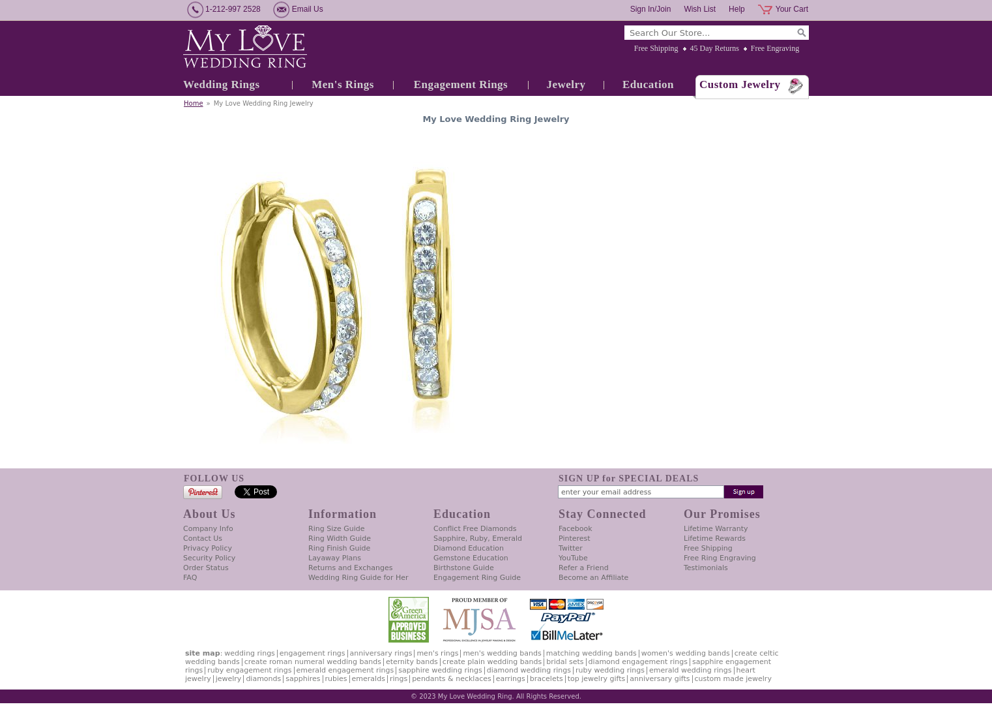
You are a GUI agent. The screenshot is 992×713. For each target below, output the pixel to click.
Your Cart (792, 9)
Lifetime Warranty (716, 528)
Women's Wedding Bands (685, 653)
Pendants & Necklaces (451, 679)
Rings (398, 679)
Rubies (336, 679)
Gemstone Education (470, 558)
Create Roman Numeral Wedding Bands (312, 662)
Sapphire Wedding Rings (440, 670)
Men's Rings (343, 84)
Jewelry (565, 84)
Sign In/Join (650, 9)
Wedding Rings (221, 84)
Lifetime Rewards (715, 538)
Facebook (575, 528)
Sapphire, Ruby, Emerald (477, 538)
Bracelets (546, 679)
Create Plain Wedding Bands (492, 662)
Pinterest (575, 538)
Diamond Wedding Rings (529, 670)
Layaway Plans (334, 558)
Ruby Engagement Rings (249, 670)
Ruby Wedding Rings (610, 670)
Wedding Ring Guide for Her (358, 577)
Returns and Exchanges (350, 568)
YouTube (573, 558)
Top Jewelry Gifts (596, 679)
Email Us (307, 9)
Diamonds (263, 679)
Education (648, 84)
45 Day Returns (714, 48)
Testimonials (706, 568)
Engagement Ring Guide (477, 577)
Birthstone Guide (463, 568)
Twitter (571, 548)
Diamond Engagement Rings (638, 662)
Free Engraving (775, 48)
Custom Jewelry (740, 84)
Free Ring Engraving (720, 558)
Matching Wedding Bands (591, 653)
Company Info (208, 528)
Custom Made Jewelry (733, 679)
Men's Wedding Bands (502, 653)
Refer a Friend (584, 568)
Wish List (700, 9)
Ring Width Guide (339, 538)
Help (737, 9)
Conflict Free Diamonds (474, 528)
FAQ (190, 577)
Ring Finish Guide (339, 548)
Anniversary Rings (381, 653)
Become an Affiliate (593, 577)
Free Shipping (656, 48)
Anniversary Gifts (660, 679)
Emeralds (368, 679)
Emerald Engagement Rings (345, 670)
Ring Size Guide (336, 528)
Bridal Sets (564, 662)
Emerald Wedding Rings (690, 670)
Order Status (206, 568)
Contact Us (202, 538)
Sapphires (302, 679)
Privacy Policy (207, 548)
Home (193, 103)
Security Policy (209, 558)
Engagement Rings (461, 84)
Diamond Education (468, 548)
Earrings (510, 679)
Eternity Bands (412, 662)
